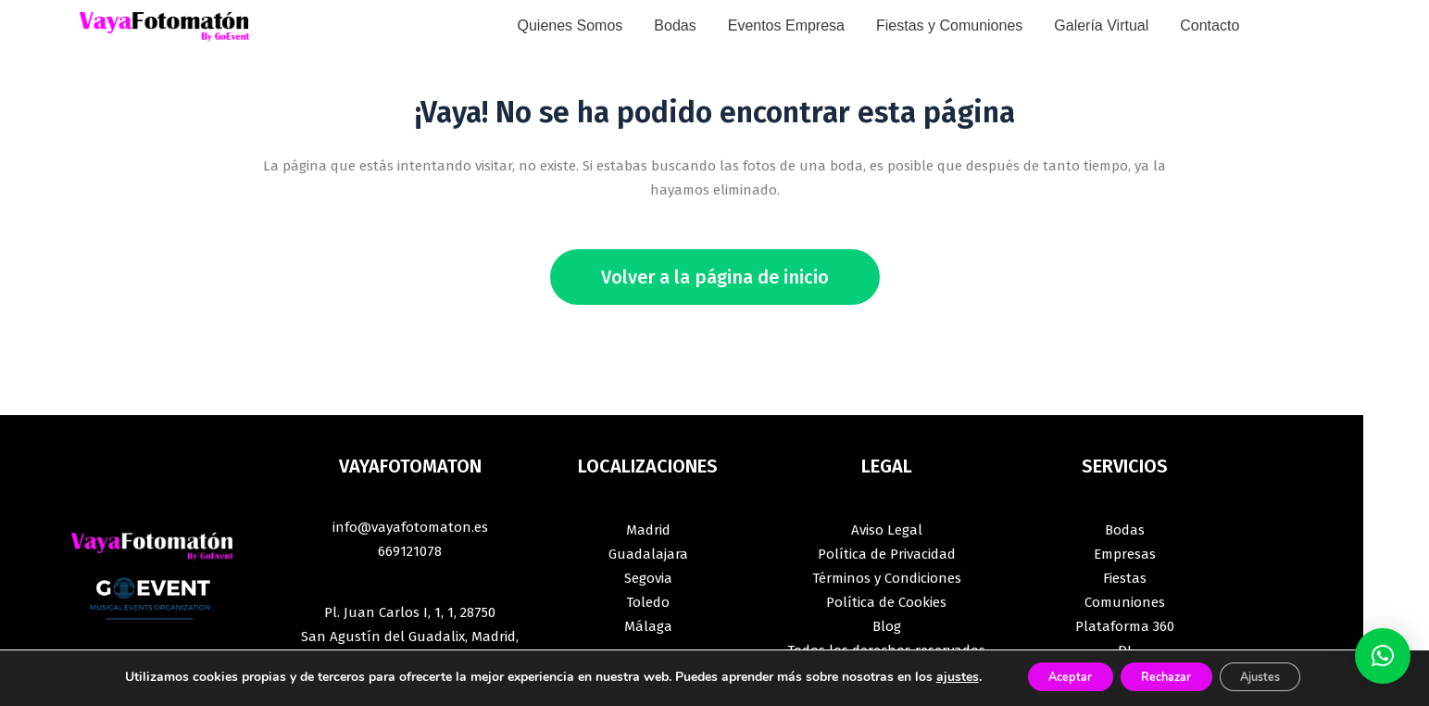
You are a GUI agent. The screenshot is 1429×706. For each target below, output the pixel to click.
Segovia (648, 578)
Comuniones (1124, 602)
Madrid (648, 530)
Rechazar (1165, 677)
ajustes (930, 677)
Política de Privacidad (887, 554)
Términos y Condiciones (886, 578)
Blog (886, 626)
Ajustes (1278, 677)
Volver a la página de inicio (715, 277)
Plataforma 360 (1124, 626)
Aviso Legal (886, 530)
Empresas (1125, 554)
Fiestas (1125, 578)
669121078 (410, 551)
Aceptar (1051, 677)
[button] (1382, 656)
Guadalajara (648, 554)
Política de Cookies (886, 602)
